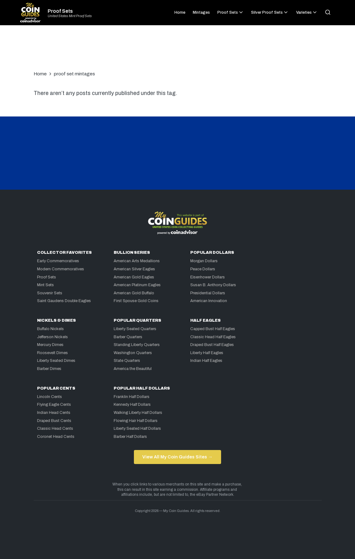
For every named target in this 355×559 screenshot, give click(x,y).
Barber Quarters (128, 337)
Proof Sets (60, 11)
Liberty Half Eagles (206, 353)
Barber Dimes (49, 369)
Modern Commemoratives (60, 269)
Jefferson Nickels (52, 337)
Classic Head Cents (55, 428)
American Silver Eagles (134, 269)
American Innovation (208, 301)
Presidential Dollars (207, 293)
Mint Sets (45, 285)
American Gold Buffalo (134, 293)
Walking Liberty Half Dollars (138, 412)
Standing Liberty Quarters (137, 345)
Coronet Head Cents (55, 436)
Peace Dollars (202, 269)
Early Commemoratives (58, 261)
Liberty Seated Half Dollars (137, 428)
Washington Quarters (133, 353)
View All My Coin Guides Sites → (177, 456)
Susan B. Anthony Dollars (213, 285)
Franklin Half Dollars (131, 397)
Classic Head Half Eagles (213, 337)
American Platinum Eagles (137, 285)
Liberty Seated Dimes (56, 360)
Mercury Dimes (50, 345)
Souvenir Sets (49, 293)
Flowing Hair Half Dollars (136, 421)
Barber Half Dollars (130, 436)
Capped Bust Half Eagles (212, 329)
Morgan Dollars (204, 261)
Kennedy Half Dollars (132, 404)
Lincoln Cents (49, 397)
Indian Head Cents (53, 412)
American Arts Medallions (137, 261)
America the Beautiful (133, 369)
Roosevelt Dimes (52, 353)
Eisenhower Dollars (207, 277)
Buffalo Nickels (50, 329)
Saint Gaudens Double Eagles (64, 301)
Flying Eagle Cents (54, 404)
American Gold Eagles (134, 277)
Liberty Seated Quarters (135, 329)
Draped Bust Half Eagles (212, 345)
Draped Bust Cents (54, 421)
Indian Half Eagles (206, 360)
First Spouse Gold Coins (136, 301)
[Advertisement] (177, 51)
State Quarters (127, 360)
